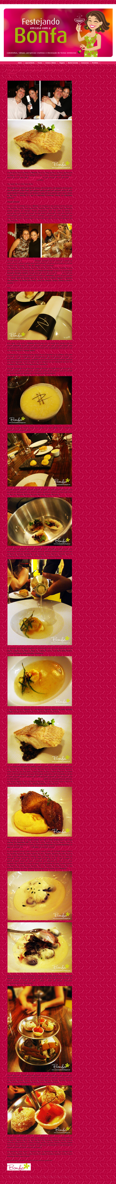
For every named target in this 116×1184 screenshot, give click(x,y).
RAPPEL (26, 847)
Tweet (9, 78)
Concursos (85, 63)
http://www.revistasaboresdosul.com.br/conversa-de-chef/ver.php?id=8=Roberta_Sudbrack (33, 287)
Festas (40, 63)
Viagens (62, 63)
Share (9, 1173)
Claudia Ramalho (35, 177)
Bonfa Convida (73, 63)
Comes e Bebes (50, 63)
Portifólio (95, 63)
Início (20, 63)
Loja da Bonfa (29, 63)
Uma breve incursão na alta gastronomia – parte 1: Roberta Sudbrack (35, 71)
